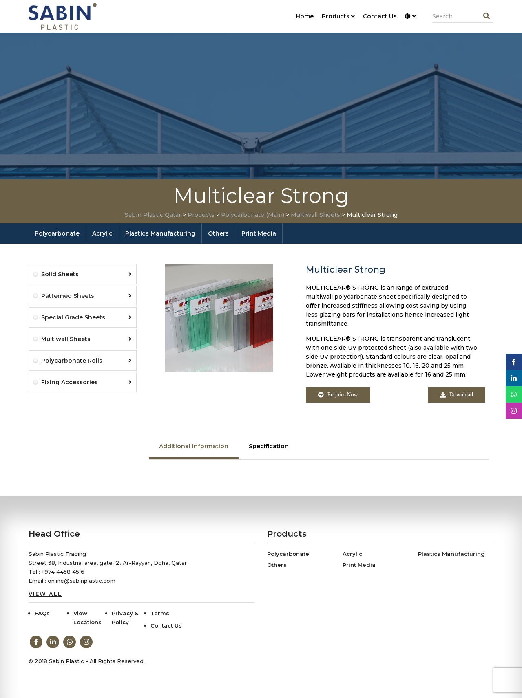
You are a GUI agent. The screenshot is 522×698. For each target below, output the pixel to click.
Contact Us (380, 16)
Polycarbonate (57, 233)
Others (218, 233)
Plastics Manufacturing (160, 233)
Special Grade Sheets (86, 317)
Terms (159, 613)
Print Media (258, 233)
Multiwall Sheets (86, 339)
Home (305, 16)
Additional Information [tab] (193, 446)
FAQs (42, 613)
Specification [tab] (269, 446)
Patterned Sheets (86, 295)
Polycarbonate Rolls (86, 360)
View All (45, 593)
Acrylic (102, 233)
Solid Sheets (86, 274)
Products (338, 16)
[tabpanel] (319, 468)
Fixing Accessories (86, 382)
